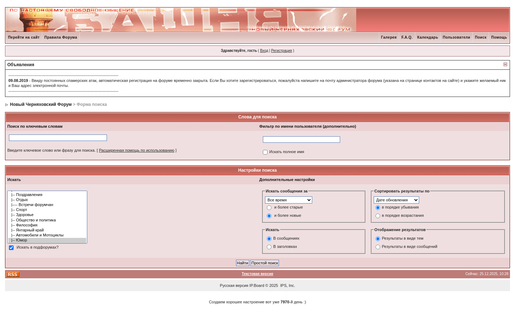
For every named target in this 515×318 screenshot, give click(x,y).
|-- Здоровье (47, 214)
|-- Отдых (47, 199)
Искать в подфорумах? (37, 247)
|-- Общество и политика (47, 220)
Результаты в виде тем (402, 238)
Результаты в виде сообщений (409, 247)
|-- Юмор (47, 240)
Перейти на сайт (24, 37)
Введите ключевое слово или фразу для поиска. (51, 150)
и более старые (288, 207)
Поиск (481, 37)
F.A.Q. (406, 37)
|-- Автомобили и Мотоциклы (47, 235)
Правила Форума (60, 37)
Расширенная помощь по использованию (137, 150)
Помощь (499, 37)
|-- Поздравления (47, 194)
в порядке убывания (400, 207)
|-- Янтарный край (47, 230)
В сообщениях (286, 238)
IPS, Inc (287, 285)
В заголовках (285, 247)
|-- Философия (47, 225)
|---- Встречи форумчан (47, 204)
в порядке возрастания (403, 215)
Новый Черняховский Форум (41, 104)
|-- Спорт (47, 209)
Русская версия (234, 285)
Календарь (427, 37)
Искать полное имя (286, 152)
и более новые (287, 215)
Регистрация (281, 51)
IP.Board (256, 285)
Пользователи (456, 37)
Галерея (389, 37)
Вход (264, 51)
